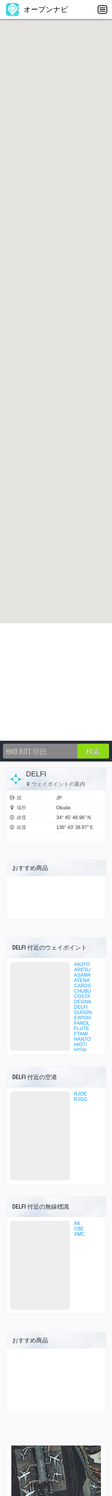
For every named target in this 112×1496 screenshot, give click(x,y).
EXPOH (82, 1017)
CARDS (82, 985)
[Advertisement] (56, 682)
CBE (79, 1228)
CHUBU (82, 991)
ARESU (82, 969)
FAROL (82, 1023)
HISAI (80, 1049)
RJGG (80, 1099)
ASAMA (82, 975)
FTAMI (81, 1033)
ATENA (82, 980)
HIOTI (80, 1044)
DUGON (83, 1012)
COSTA (82, 996)
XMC (79, 1234)
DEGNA (82, 1001)
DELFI (81, 1007)
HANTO (82, 1039)
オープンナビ (37, 9)
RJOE (80, 1093)
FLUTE (81, 1028)
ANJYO (82, 964)
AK (77, 1223)
